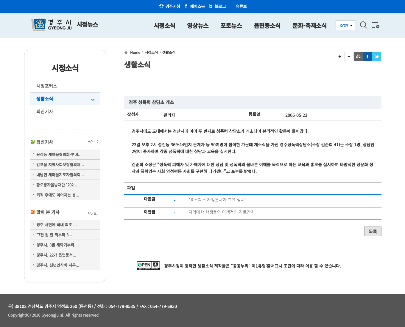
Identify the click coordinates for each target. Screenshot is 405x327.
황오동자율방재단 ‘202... (56, 185)
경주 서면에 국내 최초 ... (56, 224)
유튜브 (241, 6)
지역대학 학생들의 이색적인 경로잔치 (221, 212)
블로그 (220, 6)
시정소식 (151, 52)
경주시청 (172, 6)
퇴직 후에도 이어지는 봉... (57, 195)
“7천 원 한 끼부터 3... (54, 235)
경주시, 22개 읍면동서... (56, 255)
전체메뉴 (375, 25)
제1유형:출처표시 (267, 266)
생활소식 (44, 98)
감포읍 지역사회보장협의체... (60, 164)
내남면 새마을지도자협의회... (60, 174)
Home (135, 52)
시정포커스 (46, 86)
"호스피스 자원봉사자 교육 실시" (217, 200)
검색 (363, 25)
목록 (373, 231)
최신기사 (44, 111)
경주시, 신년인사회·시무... (57, 265)
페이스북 (197, 6)
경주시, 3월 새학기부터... (57, 245)
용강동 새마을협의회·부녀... (59, 154)
